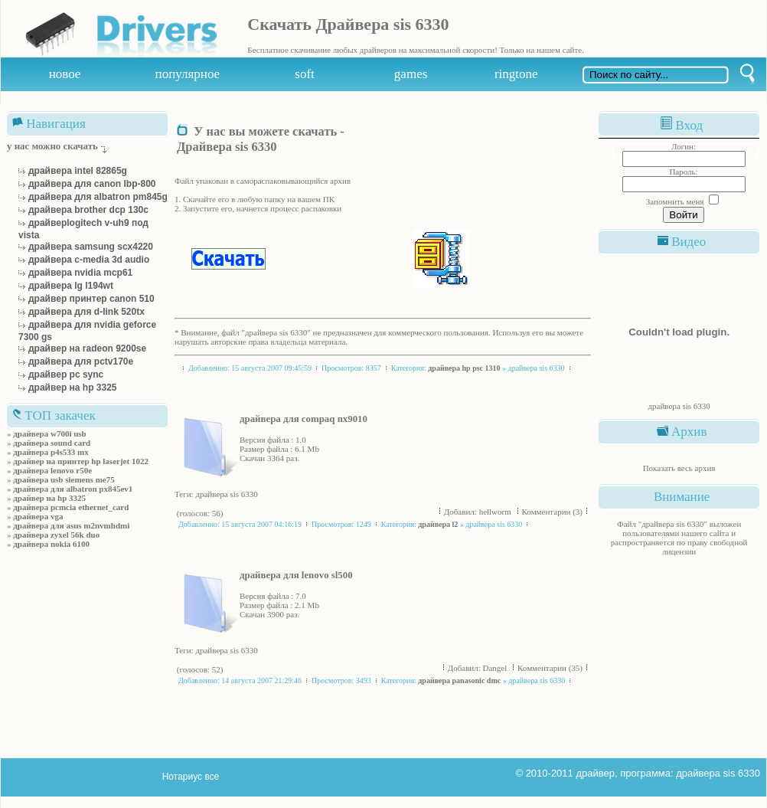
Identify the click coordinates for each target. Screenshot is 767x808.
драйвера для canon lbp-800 (92, 183)
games (410, 74)
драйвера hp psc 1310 (464, 368)
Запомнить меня (675, 201)
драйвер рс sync (65, 374)
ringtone (516, 74)
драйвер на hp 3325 (72, 387)
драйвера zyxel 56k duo (56, 534)
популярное (187, 74)
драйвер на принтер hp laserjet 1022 (81, 461)
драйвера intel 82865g (77, 170)
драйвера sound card (51, 442)
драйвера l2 (438, 524)
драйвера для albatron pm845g (98, 196)
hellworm (496, 511)
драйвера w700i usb (49, 433)
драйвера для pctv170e (80, 361)
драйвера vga (38, 516)
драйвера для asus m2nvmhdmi (71, 525)
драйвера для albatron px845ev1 (72, 488)
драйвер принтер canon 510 (91, 298)
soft (305, 74)
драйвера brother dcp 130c (88, 209)
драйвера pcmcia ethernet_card (71, 507)
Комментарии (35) (550, 667)
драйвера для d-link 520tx (86, 311)
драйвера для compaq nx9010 (303, 419)
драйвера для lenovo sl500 (296, 575)
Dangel (496, 667)
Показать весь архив (679, 468)
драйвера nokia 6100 (51, 543)
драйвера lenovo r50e (52, 470)
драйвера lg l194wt (70, 285)
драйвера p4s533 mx (51, 451)
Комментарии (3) (552, 511)
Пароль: (683, 171)
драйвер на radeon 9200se (87, 348)
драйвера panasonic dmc (459, 680)
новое (65, 74)
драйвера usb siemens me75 (63, 479)
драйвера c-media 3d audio (88, 259)
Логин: (683, 146)
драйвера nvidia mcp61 (80, 272)
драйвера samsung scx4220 (90, 246)
